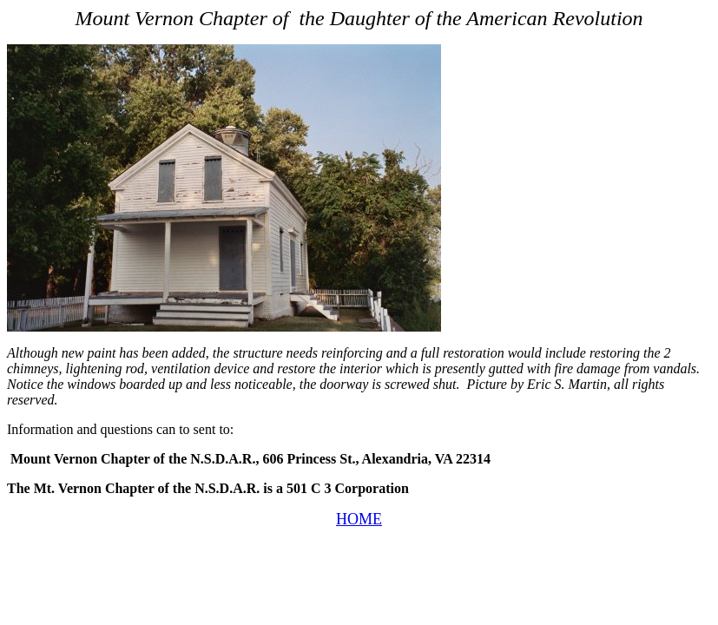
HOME (359, 519)
